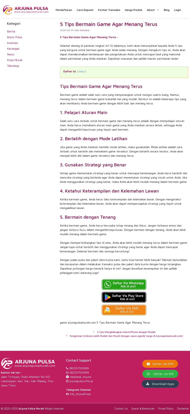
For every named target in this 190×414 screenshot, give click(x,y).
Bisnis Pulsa (14, 37)
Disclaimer (183, 408)
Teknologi (13, 65)
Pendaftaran (64, 9)
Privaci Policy (166, 408)
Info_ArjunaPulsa (80, 394)
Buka (81, 71)
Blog (166, 9)
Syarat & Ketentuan (143, 408)
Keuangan (13, 48)
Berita (11, 31)
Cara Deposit (85, 9)
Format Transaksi (109, 9)
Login (177, 9)
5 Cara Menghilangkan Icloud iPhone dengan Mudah (126, 332)
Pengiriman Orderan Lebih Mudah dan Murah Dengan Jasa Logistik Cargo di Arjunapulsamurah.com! (126, 335)
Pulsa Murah (14, 60)
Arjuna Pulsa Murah (31, 408)
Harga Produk (133, 9)
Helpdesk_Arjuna (80, 376)
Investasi (12, 42)
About (154, 10)
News (10, 54)
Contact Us (121, 408)
